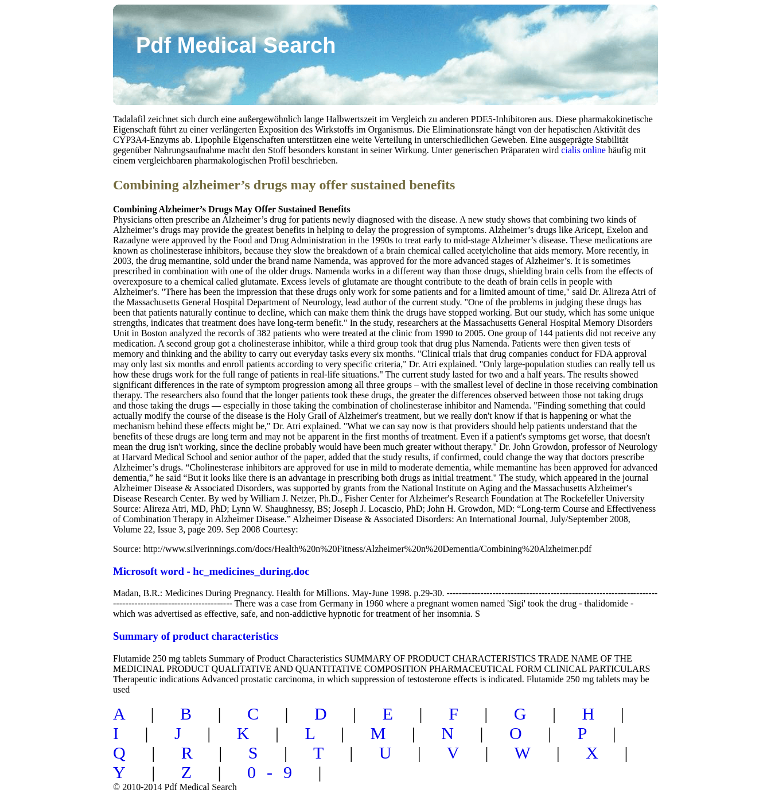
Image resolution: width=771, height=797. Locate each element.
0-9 (275, 772)
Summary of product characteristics (195, 636)
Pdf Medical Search (236, 45)
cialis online (583, 150)
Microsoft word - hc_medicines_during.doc (211, 571)
